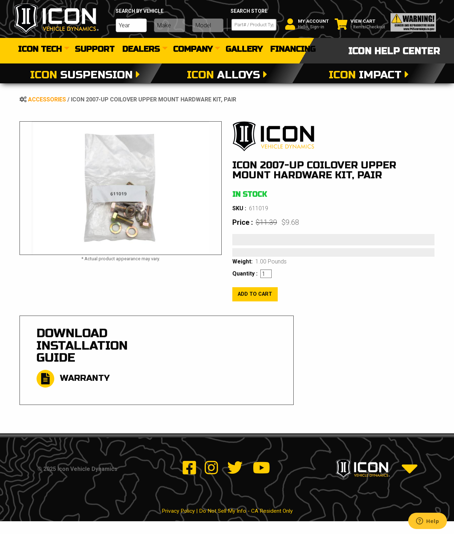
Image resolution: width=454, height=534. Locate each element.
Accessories (47, 99)
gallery (244, 49)
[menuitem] (42, 49)
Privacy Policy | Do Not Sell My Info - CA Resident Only (227, 523)
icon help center (394, 51)
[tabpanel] (120, 188)
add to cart (255, 294)
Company (192, 49)
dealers (141, 49)
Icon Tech (40, 49)
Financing (293, 49)
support (95, 49)
